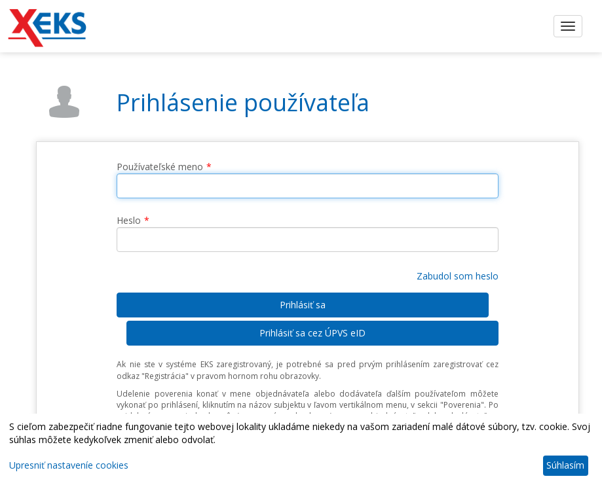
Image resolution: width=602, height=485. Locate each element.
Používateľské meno (160, 166)
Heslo (129, 220)
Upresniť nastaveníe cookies (68, 465)
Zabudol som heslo (458, 276)
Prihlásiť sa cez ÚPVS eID (312, 333)
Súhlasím (565, 465)
